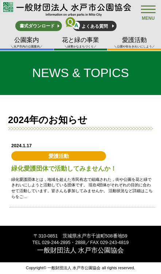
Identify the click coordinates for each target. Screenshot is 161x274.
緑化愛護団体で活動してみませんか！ (64, 168)
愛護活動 (134, 43)
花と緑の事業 (80, 43)
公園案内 (27, 43)
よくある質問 (95, 26)
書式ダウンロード (37, 25)
